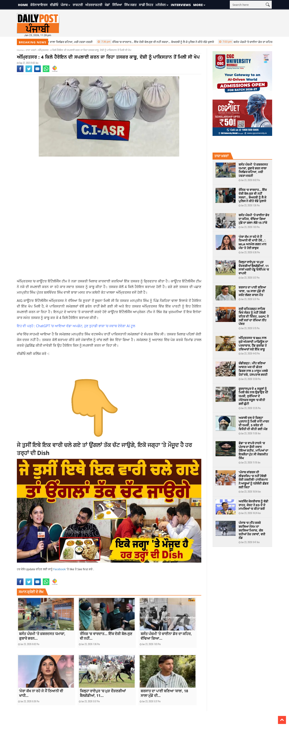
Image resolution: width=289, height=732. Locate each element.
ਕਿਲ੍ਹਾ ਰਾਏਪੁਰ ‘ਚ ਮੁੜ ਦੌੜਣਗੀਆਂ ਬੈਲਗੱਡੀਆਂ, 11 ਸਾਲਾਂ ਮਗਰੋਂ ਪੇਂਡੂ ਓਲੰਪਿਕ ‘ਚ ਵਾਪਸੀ (254, 267)
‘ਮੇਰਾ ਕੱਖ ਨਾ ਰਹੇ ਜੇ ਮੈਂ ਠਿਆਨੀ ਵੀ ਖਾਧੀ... (41, 693)
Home (23, 5)
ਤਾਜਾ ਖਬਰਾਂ (31, 50)
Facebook (59, 569)
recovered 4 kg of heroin (97, 576)
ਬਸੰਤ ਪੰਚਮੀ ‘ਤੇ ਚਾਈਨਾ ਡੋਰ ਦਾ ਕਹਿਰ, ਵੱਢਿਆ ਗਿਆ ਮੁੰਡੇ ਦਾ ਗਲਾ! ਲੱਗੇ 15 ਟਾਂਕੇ (254, 219)
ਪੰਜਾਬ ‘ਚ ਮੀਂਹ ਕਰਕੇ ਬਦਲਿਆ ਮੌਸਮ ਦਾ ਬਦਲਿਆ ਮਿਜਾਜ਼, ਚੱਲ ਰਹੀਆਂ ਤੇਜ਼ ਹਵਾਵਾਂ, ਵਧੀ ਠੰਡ (252, 530)
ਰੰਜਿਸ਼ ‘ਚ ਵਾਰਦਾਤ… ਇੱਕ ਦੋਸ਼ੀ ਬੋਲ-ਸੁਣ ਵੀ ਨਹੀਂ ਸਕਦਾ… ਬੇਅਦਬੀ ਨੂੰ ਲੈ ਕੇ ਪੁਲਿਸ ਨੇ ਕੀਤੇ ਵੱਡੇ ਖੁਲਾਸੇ (157, 42)
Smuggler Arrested (121, 576)
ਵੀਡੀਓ (54, 5)
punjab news (75, 576)
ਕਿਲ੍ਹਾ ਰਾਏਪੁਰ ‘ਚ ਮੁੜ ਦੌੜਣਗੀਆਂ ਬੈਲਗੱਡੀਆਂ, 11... (103, 693)
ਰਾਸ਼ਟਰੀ (78, 5)
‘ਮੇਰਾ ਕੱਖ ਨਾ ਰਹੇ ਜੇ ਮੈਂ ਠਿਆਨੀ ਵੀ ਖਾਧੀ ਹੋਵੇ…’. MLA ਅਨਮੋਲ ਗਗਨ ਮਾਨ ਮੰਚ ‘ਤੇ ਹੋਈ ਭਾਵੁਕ (253, 242)
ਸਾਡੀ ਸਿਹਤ (146, 5)
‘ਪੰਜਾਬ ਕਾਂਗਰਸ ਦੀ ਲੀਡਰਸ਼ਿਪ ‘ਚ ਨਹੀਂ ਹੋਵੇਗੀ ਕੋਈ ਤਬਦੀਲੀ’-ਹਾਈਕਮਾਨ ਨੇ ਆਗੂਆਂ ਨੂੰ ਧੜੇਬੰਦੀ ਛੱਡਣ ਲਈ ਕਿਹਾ (254, 479)
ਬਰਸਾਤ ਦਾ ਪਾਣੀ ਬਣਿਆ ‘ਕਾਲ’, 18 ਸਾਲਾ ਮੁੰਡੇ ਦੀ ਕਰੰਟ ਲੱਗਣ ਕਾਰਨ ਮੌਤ (252, 291)
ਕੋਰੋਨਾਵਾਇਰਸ (39, 5)
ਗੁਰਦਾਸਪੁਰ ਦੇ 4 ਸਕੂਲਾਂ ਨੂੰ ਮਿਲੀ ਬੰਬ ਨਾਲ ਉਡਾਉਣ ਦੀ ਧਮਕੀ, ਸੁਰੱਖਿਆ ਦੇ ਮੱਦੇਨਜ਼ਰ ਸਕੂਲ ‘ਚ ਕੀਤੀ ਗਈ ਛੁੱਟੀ (253, 396)
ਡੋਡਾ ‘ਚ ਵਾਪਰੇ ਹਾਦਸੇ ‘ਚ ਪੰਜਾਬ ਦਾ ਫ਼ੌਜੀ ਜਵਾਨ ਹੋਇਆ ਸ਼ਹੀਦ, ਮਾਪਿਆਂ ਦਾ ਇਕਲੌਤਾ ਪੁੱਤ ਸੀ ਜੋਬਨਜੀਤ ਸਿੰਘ (253, 450)
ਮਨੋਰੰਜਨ (161, 5)
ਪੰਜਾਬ (64, 5)
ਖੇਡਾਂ (107, 5)
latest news (40, 576)
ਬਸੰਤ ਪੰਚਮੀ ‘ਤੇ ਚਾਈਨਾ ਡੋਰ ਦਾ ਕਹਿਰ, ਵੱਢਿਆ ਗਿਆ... (166, 636)
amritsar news (25, 576)
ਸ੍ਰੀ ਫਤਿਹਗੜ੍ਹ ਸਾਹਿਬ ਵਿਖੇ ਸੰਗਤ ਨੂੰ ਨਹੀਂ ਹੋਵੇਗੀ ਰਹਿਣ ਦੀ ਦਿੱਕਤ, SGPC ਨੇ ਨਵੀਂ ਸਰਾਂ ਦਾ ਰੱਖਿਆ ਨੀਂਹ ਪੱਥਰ (254, 316)
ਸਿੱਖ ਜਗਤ (130, 5)
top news (138, 576)
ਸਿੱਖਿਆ (117, 5)
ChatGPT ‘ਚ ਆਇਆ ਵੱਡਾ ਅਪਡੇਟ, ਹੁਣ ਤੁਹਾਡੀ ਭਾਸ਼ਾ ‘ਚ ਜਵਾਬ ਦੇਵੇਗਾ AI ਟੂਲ (85, 325)
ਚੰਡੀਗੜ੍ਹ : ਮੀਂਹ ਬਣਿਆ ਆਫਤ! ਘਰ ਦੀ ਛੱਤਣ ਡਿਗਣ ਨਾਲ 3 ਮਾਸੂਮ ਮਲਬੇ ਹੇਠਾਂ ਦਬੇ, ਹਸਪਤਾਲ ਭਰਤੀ (253, 368)
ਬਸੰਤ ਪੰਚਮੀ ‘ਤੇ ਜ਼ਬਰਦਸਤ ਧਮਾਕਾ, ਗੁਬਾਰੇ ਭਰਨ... (42, 636)
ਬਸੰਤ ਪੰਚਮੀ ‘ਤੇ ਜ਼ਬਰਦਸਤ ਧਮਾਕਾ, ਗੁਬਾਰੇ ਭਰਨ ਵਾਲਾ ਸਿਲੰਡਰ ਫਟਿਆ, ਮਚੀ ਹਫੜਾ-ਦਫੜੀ (253, 170)
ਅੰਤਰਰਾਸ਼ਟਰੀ (93, 5)
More (198, 5)
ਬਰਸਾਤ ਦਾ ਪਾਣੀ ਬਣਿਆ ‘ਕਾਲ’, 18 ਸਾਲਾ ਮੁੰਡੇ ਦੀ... (164, 693)
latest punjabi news (57, 576)
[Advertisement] (109, 192)
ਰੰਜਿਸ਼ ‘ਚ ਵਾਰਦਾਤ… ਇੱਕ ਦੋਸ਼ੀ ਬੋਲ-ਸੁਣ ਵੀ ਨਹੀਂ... (106, 636)
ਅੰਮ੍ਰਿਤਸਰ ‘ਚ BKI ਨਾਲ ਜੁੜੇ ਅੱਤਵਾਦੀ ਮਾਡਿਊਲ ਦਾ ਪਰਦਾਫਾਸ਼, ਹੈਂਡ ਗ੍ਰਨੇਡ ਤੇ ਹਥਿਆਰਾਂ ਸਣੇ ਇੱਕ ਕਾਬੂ (253, 343)
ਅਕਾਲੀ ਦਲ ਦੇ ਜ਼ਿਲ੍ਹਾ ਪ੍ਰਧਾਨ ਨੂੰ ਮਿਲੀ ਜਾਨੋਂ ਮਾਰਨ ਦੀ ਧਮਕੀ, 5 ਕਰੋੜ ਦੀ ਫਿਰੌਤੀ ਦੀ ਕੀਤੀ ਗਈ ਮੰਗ (254, 423)
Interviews (181, 5)
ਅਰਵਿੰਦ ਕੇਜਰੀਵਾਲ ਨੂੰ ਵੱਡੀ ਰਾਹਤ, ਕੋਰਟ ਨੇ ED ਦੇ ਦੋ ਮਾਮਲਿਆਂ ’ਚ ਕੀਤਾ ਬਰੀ (254, 505)
